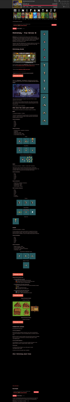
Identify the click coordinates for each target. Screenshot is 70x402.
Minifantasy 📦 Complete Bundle (20, 25)
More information (16, 385)
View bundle (54, 24)
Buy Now (14, 28)
